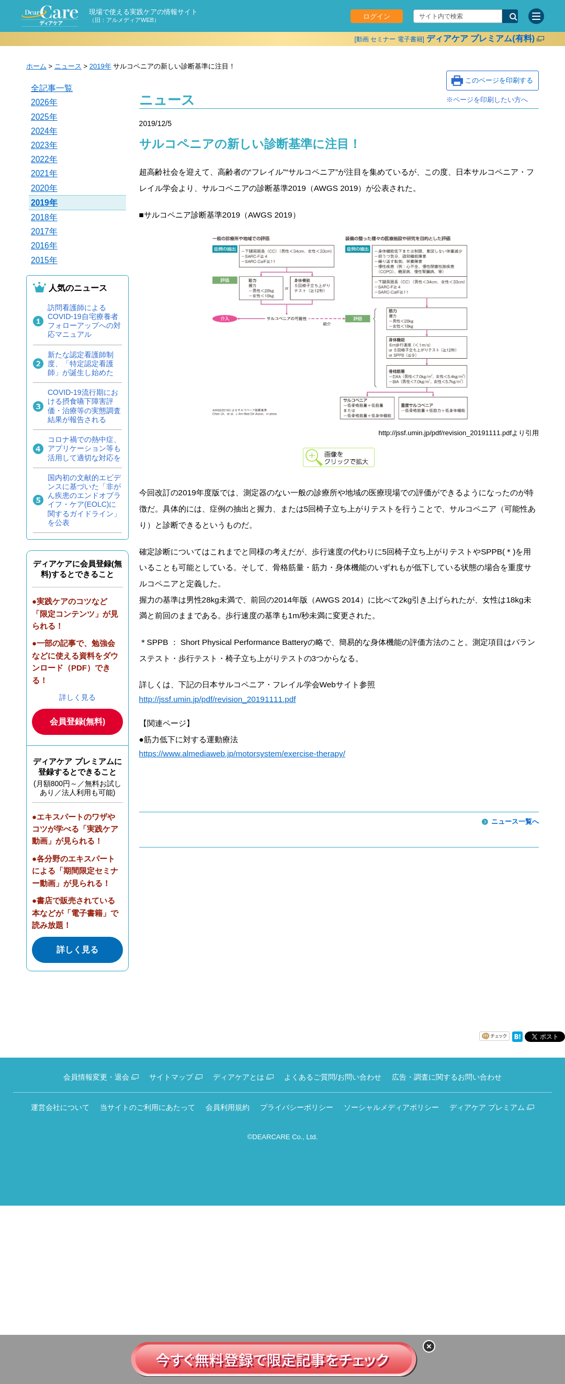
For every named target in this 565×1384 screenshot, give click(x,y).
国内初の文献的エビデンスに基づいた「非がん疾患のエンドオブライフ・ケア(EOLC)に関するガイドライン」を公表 (84, 500)
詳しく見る (77, 697)
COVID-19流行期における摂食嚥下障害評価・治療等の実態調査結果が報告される (84, 406)
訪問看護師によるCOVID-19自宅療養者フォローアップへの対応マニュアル (84, 321)
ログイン (376, 16)
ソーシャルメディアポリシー (391, 1107)
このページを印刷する (499, 80)
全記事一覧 (52, 88)
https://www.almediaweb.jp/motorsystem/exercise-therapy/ (242, 753)
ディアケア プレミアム (487, 1107)
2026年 (44, 102)
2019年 (100, 66)
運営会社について (60, 1107)
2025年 (44, 116)
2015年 (44, 260)
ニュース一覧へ (515, 821)
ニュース (68, 66)
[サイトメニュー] (536, 16)
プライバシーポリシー (296, 1107)
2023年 (44, 145)
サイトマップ (171, 1077)
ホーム (36, 66)
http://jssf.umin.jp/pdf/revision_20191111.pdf (217, 699)
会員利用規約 (228, 1107)
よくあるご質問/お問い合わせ (332, 1077)
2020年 (44, 188)
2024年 (44, 131)
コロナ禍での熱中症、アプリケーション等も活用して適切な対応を (84, 448)
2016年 (44, 245)
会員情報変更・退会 (96, 1077)
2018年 (44, 217)
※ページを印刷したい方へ (487, 100)
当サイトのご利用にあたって (147, 1107)
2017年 (44, 231)
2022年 (44, 159)
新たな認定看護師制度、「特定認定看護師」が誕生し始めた (81, 363)
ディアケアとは (238, 1077)
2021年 (44, 173)
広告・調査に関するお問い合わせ (447, 1077)
